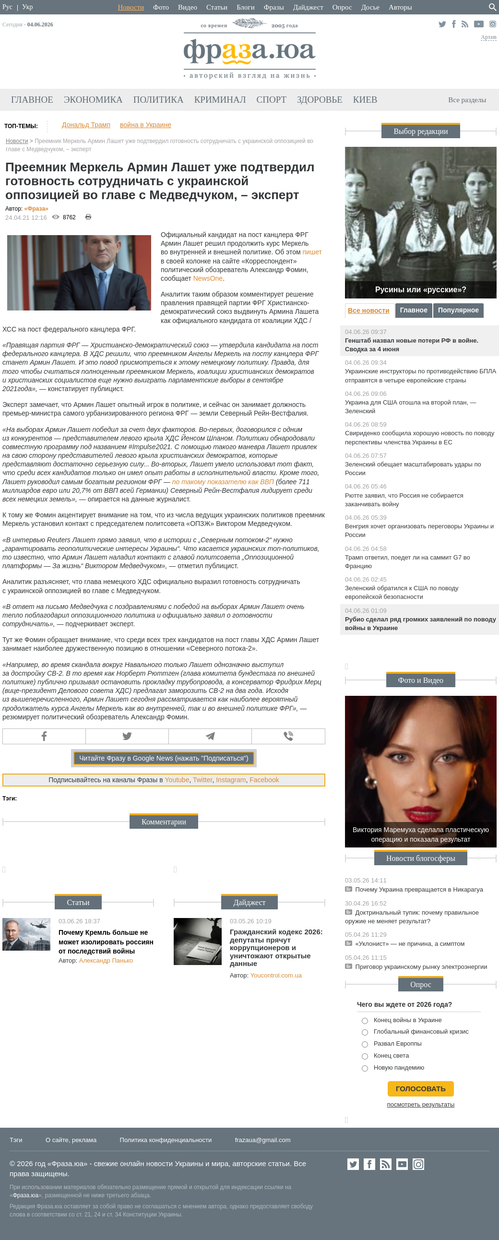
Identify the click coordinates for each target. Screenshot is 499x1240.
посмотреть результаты (421, 1104)
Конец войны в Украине (402, 1020)
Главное (32, 100)
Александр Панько (106, 960)
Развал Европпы (392, 1044)
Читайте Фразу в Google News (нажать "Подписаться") (164, 758)
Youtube (177, 780)
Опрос (342, 7)
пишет (312, 252)
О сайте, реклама (71, 1140)
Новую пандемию (393, 1068)
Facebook (264, 780)
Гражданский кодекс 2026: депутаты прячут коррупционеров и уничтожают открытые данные (276, 947)
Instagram (231, 780)
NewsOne (208, 278)
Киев (365, 100)
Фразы (274, 7)
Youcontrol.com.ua (276, 975)
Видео (187, 7)
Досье (370, 7)
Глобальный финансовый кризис (415, 1032)
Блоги (246, 7)
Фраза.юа (26, 1195)
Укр (27, 7)
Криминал (220, 100)
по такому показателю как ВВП (223, 482)
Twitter (202, 780)
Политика (158, 100)
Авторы (400, 7)
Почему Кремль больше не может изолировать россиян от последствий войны (106, 942)
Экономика (93, 100)
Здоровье (320, 100)
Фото (161, 7)
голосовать (421, 1089)
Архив (489, 37)
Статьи (216, 7)
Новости (131, 7)
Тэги (16, 1140)
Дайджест (308, 7)
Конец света (385, 1056)
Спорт (272, 100)
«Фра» (36, 208)
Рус (7, 7)
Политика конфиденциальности (166, 1140)
